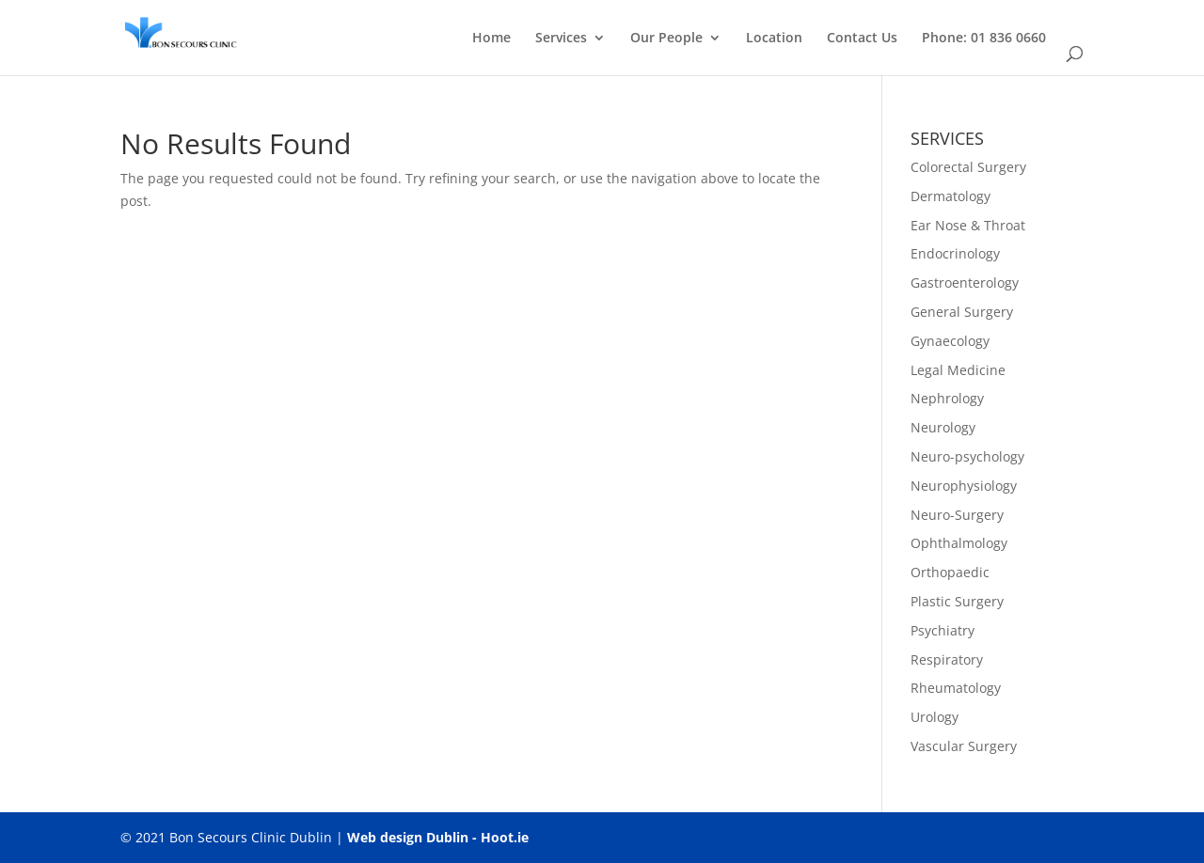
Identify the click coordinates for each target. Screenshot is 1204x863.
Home (491, 38)
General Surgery (962, 312)
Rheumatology (956, 688)
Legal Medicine (958, 370)
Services (561, 38)
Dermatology (950, 196)
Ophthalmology (959, 543)
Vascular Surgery (964, 746)
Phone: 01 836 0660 (984, 38)
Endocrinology (955, 253)
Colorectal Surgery (968, 167)
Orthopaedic (950, 572)
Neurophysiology (964, 485)
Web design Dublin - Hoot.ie (438, 837)
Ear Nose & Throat (968, 225)
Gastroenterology (965, 282)
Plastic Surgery (957, 601)
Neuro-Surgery (957, 515)
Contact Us (862, 38)
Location (774, 38)
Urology (934, 717)
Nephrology (947, 398)
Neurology (943, 427)
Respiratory (947, 659)
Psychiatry (942, 630)
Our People (666, 38)
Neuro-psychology (967, 456)
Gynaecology (950, 341)
